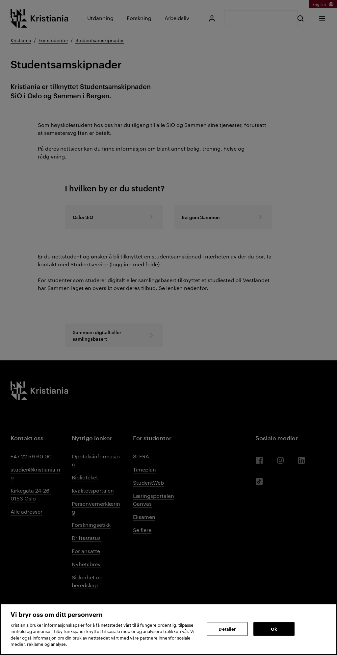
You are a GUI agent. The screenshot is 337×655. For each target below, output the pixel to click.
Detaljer (227, 629)
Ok (274, 629)
